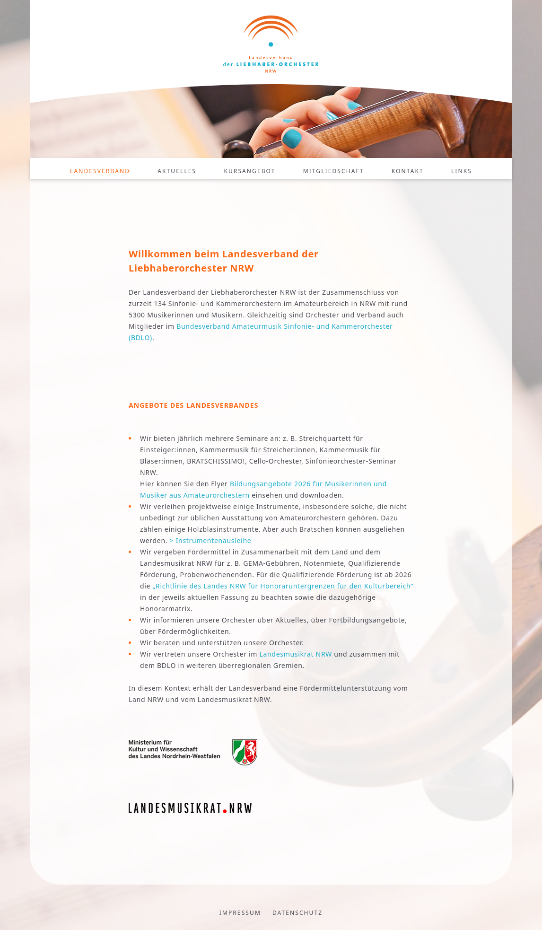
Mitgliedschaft (333, 171)
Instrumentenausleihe (214, 540)
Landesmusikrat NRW (295, 653)
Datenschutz (297, 913)
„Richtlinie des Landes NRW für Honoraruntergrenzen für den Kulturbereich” (283, 585)
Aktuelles (176, 171)
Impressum (240, 913)
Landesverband (100, 171)
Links (461, 171)
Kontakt (408, 171)
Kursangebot (249, 171)
